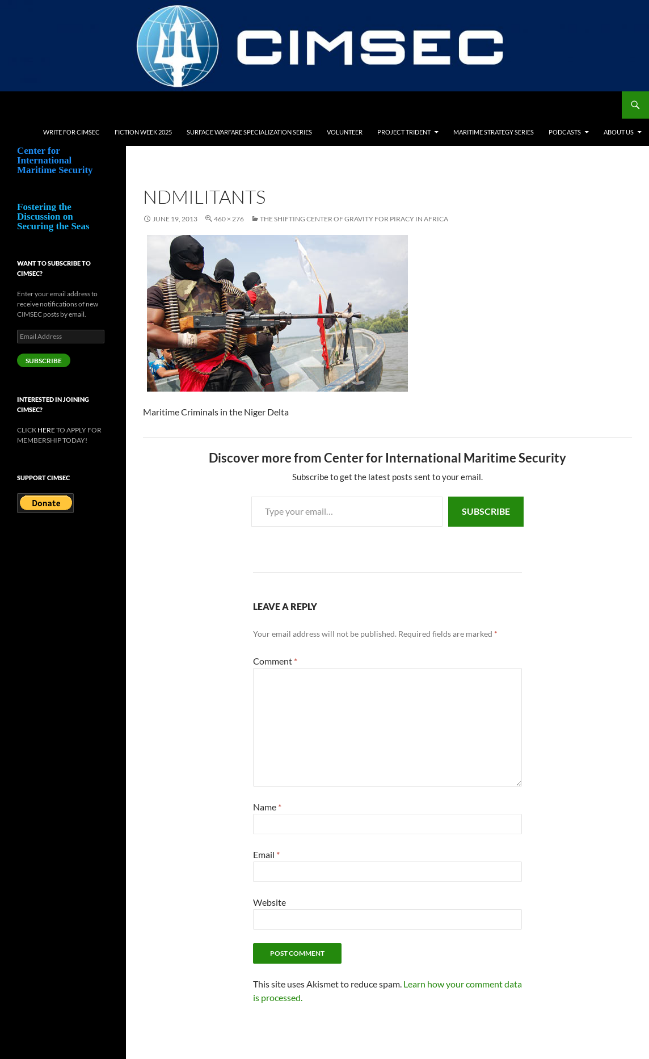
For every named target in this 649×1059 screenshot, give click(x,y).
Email (266, 854)
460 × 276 (229, 219)
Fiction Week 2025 (143, 132)
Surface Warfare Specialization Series (249, 132)
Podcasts (565, 132)
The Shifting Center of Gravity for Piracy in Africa (354, 219)
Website (269, 902)
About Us (619, 132)
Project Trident (404, 132)
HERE (46, 430)
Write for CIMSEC (71, 132)
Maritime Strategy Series (493, 132)
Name (267, 806)
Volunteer (345, 132)
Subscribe (486, 511)
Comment (275, 660)
